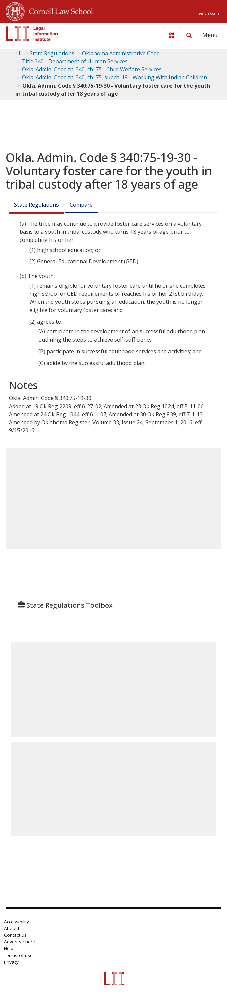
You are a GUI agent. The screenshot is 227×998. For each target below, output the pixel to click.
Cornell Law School (59, 10)
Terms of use (18, 955)
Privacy (11, 962)
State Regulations (52, 53)
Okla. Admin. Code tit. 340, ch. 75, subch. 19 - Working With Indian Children (114, 77)
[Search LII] (189, 35)
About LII (13, 928)
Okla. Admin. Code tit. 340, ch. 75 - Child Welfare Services (92, 69)
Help (8, 948)
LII (18, 53)
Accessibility (16, 922)
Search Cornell (209, 13)
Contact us (15, 935)
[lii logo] (32, 34)
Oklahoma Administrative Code (121, 53)
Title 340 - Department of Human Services (75, 61)
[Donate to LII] (171, 35)
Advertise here (19, 942)
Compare (81, 204)
